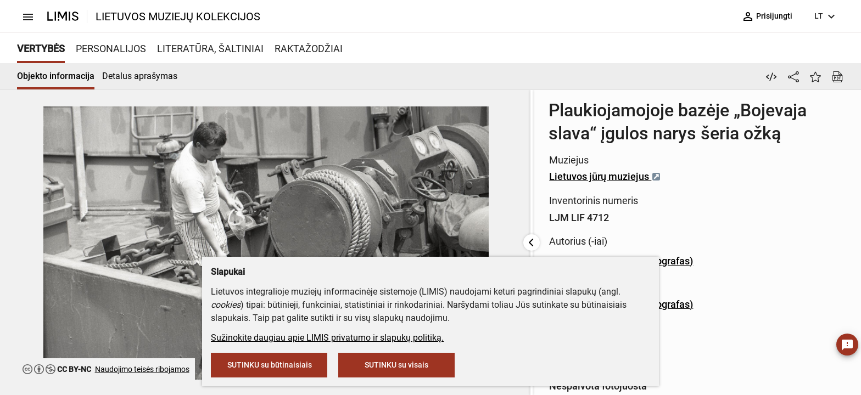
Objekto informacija (55, 76)
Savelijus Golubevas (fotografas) (387, 238)
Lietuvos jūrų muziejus (371, 153)
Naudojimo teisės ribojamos (142, 369)
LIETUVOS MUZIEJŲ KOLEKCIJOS (178, 16)
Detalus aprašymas (139, 76)
